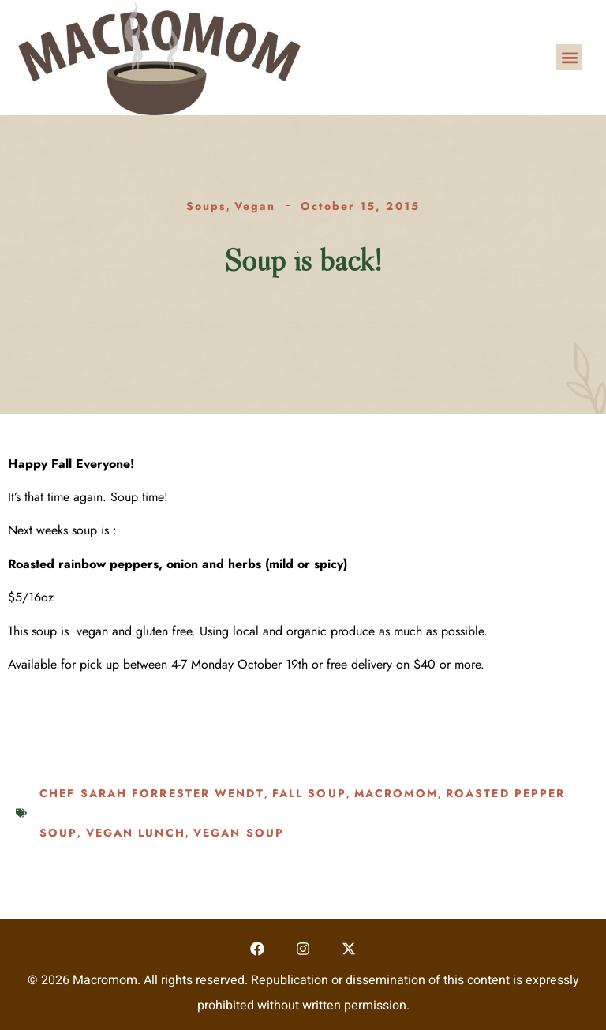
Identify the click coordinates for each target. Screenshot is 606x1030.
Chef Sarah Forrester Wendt (151, 793)
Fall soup (309, 793)
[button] (569, 57)
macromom (396, 793)
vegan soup (238, 833)
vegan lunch (135, 833)
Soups (206, 206)
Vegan (255, 206)
